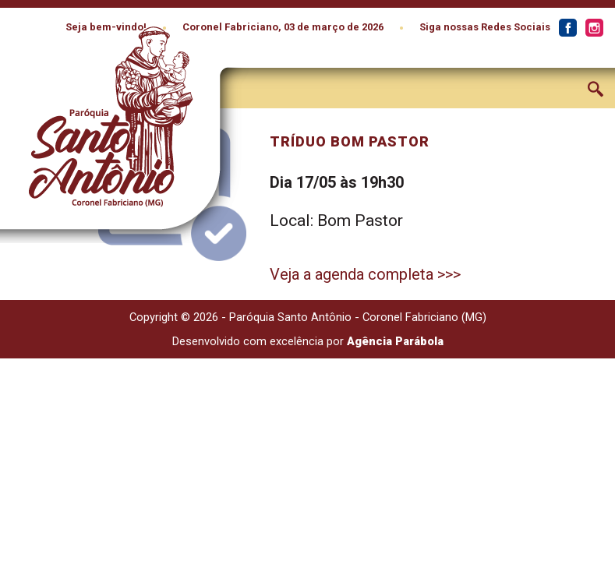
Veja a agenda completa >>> (365, 274)
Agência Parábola (395, 341)
